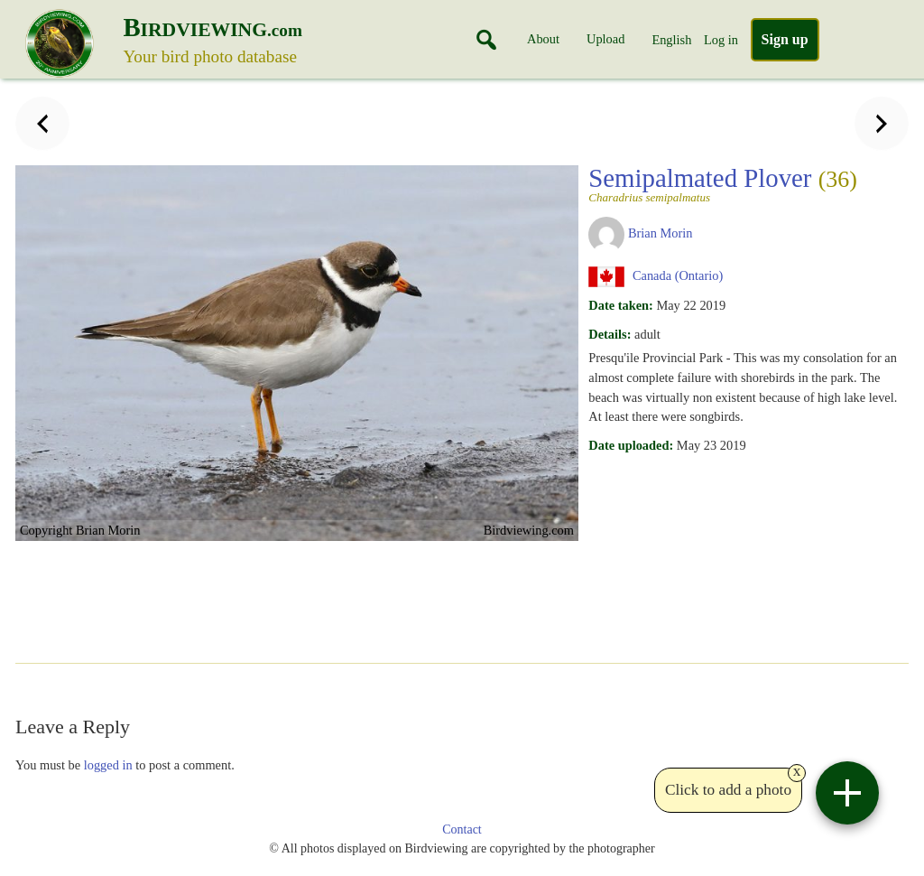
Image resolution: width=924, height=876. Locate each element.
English (671, 40)
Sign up (785, 39)
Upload (605, 39)
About (543, 39)
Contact (462, 829)
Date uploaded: (630, 445)
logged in (108, 765)
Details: (609, 334)
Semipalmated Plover (742, 183)
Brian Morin (660, 233)
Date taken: (620, 305)
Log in (721, 40)
